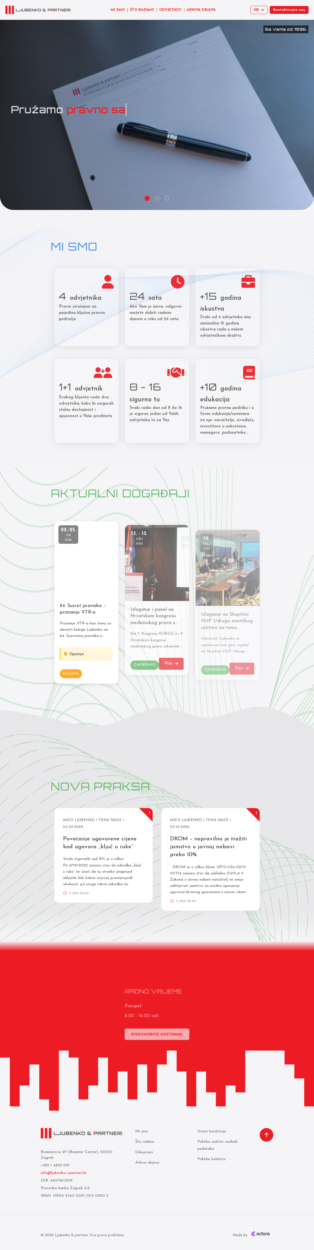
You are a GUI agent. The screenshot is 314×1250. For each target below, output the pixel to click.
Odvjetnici (144, 1152)
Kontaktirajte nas (289, 10)
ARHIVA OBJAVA (201, 10)
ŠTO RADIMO (142, 10)
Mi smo (141, 1131)
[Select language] (259, 10)
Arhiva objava (147, 1163)
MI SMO (118, 10)
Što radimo (144, 1142)
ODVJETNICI (170, 10)
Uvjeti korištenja (211, 1131)
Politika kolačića (211, 1159)
